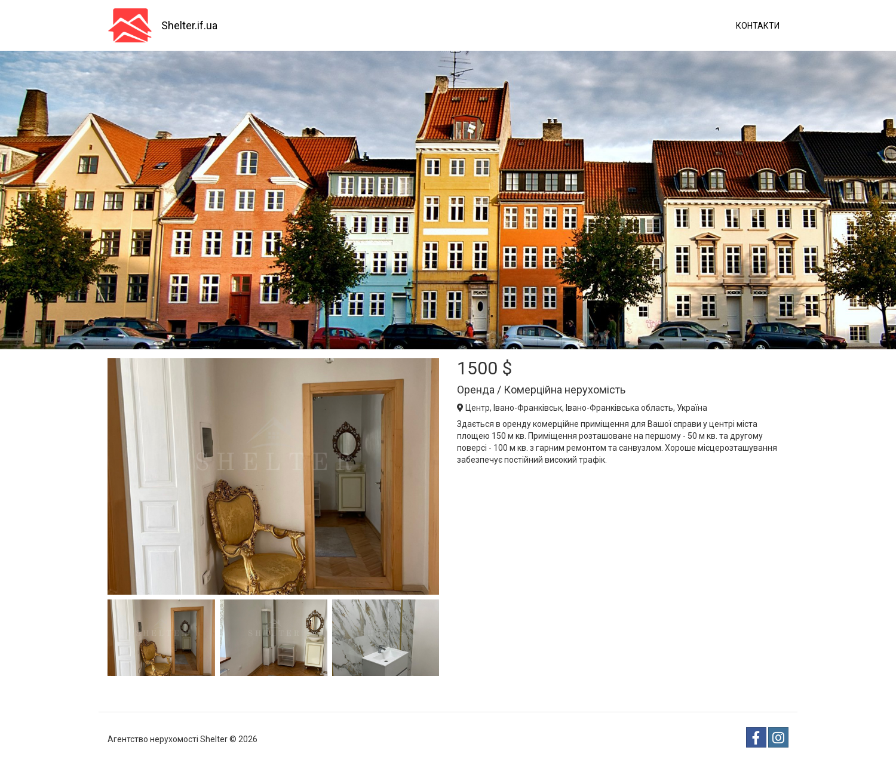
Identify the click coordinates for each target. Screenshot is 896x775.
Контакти (758, 25)
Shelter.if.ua (189, 25)
